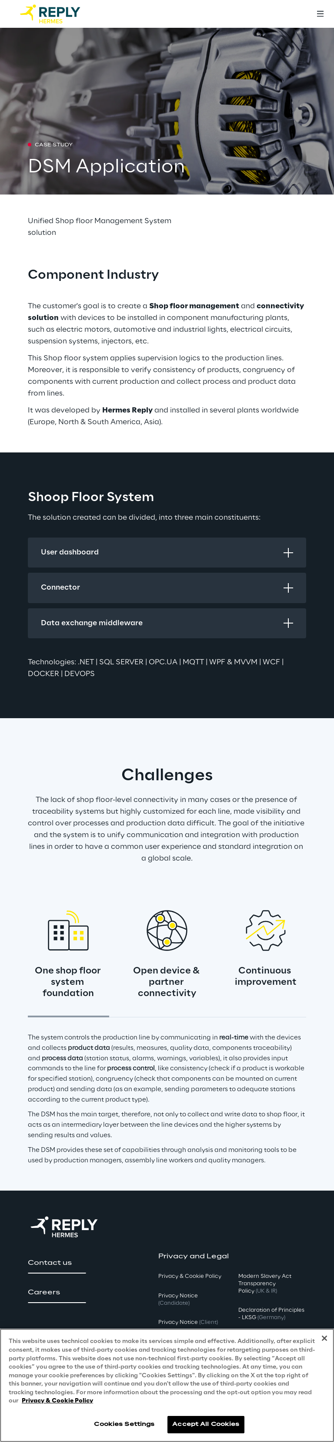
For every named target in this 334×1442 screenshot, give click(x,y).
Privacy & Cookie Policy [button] (189, 1276)
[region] (167, 1385)
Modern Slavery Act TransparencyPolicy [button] (264, 1284)
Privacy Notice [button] (178, 1299)
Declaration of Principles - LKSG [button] (271, 1313)
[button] (57, 1263)
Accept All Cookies (205, 1424)
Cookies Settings (124, 1424)
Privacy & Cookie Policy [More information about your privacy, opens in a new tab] (57, 1401)
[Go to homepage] (58, 14)
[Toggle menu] (320, 14)
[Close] (324, 1338)
